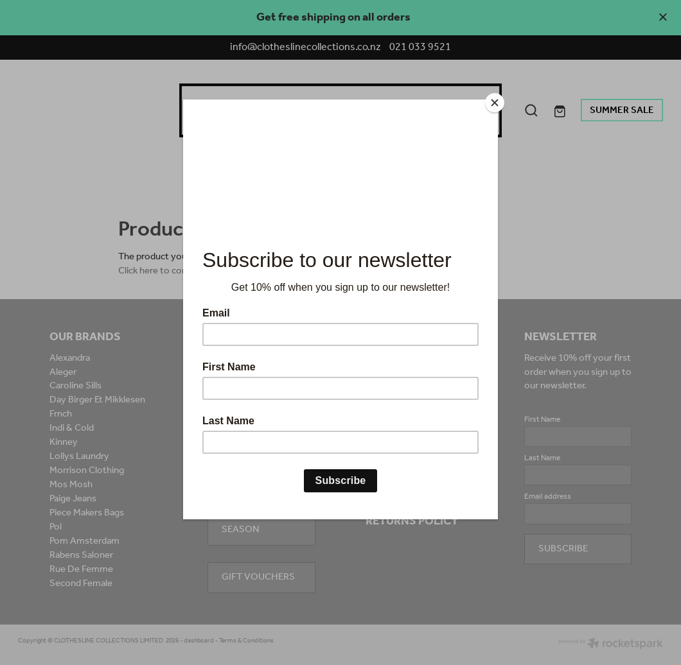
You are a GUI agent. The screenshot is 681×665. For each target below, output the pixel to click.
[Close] (494, 102)
